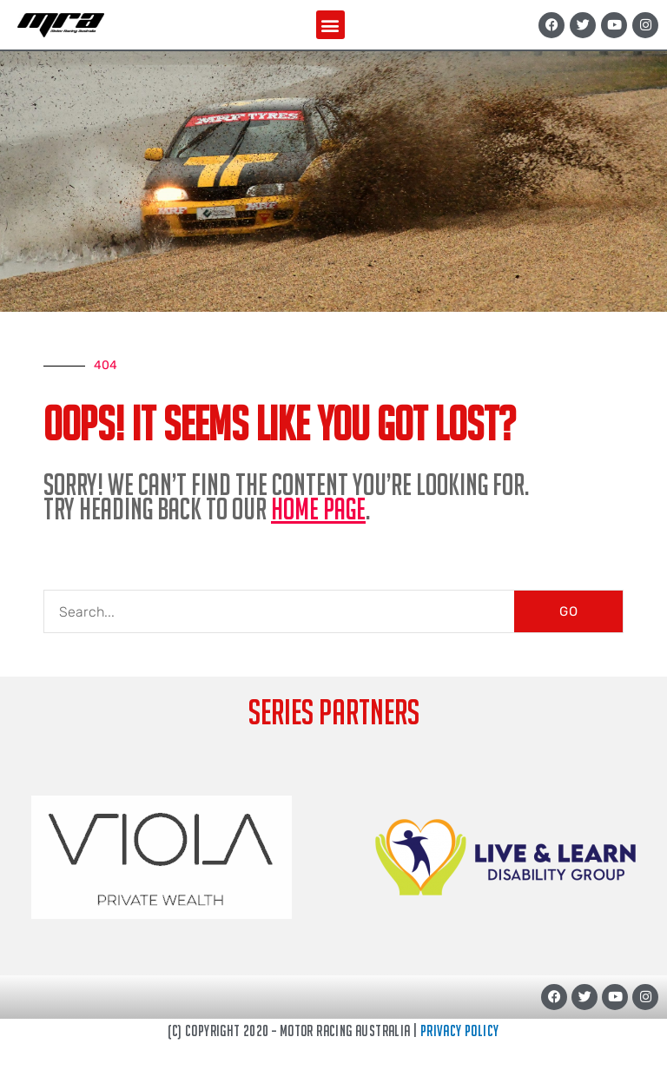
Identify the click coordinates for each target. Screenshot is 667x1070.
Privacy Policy (459, 1030)
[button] (330, 24)
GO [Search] (568, 611)
